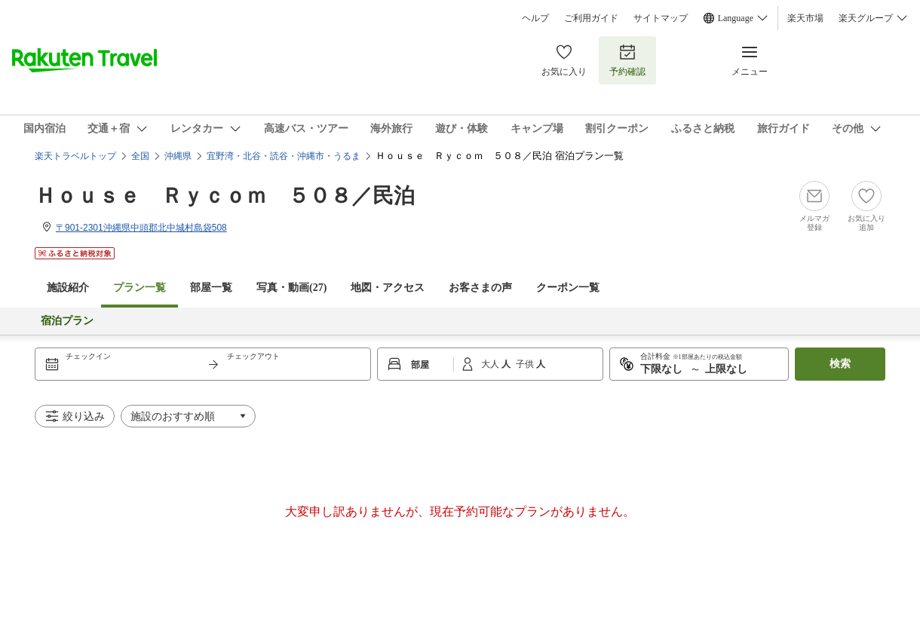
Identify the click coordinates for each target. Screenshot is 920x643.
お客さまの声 (480, 287)
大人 (491, 364)
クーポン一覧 (568, 287)
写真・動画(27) (291, 287)
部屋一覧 (211, 287)
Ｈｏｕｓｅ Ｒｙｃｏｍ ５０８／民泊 (225, 195)
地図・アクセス (388, 287)
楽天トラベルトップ (75, 156)
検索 (840, 363)
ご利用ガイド (591, 18)
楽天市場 (805, 18)
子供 (526, 364)
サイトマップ (660, 18)
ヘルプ (535, 18)
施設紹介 (68, 287)
